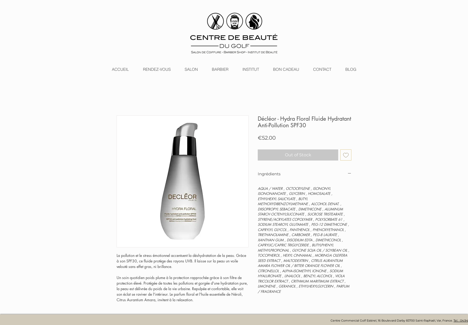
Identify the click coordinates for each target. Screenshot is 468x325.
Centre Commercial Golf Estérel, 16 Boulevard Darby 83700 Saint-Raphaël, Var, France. (392, 320)
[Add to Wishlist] (345, 155)
